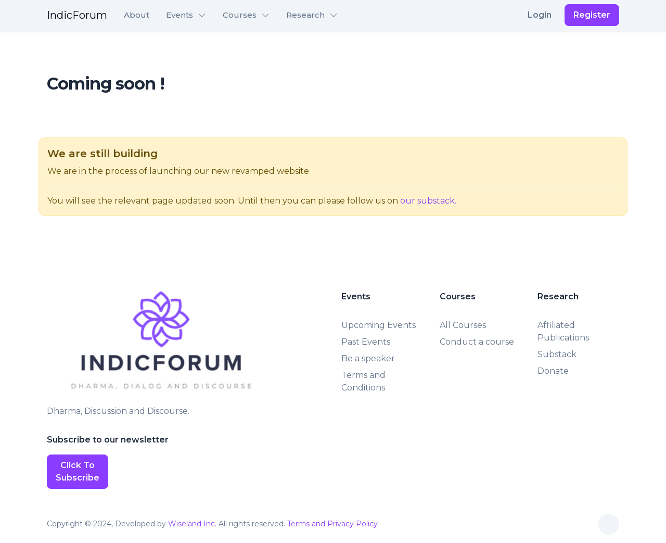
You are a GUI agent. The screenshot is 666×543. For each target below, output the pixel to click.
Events (179, 15)
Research (305, 15)
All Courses (463, 325)
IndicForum (77, 15)
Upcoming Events (378, 325)
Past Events (365, 342)
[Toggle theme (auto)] (608, 524)
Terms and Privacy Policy (332, 523)
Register (591, 15)
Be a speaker (368, 358)
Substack (557, 354)
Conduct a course (477, 342)
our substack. (428, 201)
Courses (240, 15)
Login (540, 15)
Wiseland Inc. (192, 523)
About (136, 15)
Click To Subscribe (77, 471)
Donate (553, 371)
